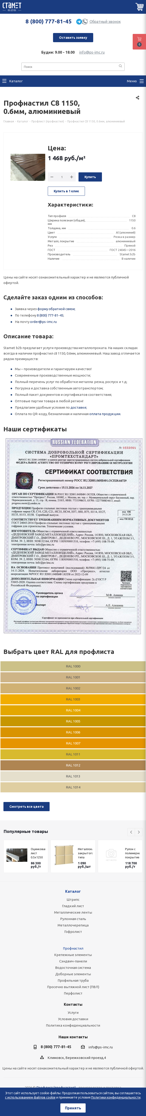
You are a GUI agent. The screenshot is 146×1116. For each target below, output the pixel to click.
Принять (73, 1108)
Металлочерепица (73, 925)
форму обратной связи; (56, 309)
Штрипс (73, 899)
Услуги (73, 1012)
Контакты (73, 1004)
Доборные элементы (73, 974)
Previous (131, 832)
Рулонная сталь (73, 919)
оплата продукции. (105, 414)
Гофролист (73, 932)
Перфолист (73, 993)
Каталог (73, 891)
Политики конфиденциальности (115, 1097)
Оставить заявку (73, 37)
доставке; (78, 407)
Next (139, 832)
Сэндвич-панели (73, 961)
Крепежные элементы (73, 955)
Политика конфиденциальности (73, 1025)
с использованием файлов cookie (30, 1097)
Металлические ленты (73, 912)
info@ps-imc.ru (92, 52)
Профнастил (73, 948)
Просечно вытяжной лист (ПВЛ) (73, 987)
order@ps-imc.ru (43, 322)
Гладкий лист (73, 906)
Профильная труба (73, 980)
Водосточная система (73, 968)
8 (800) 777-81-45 (48, 21)
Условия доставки (73, 1019)
